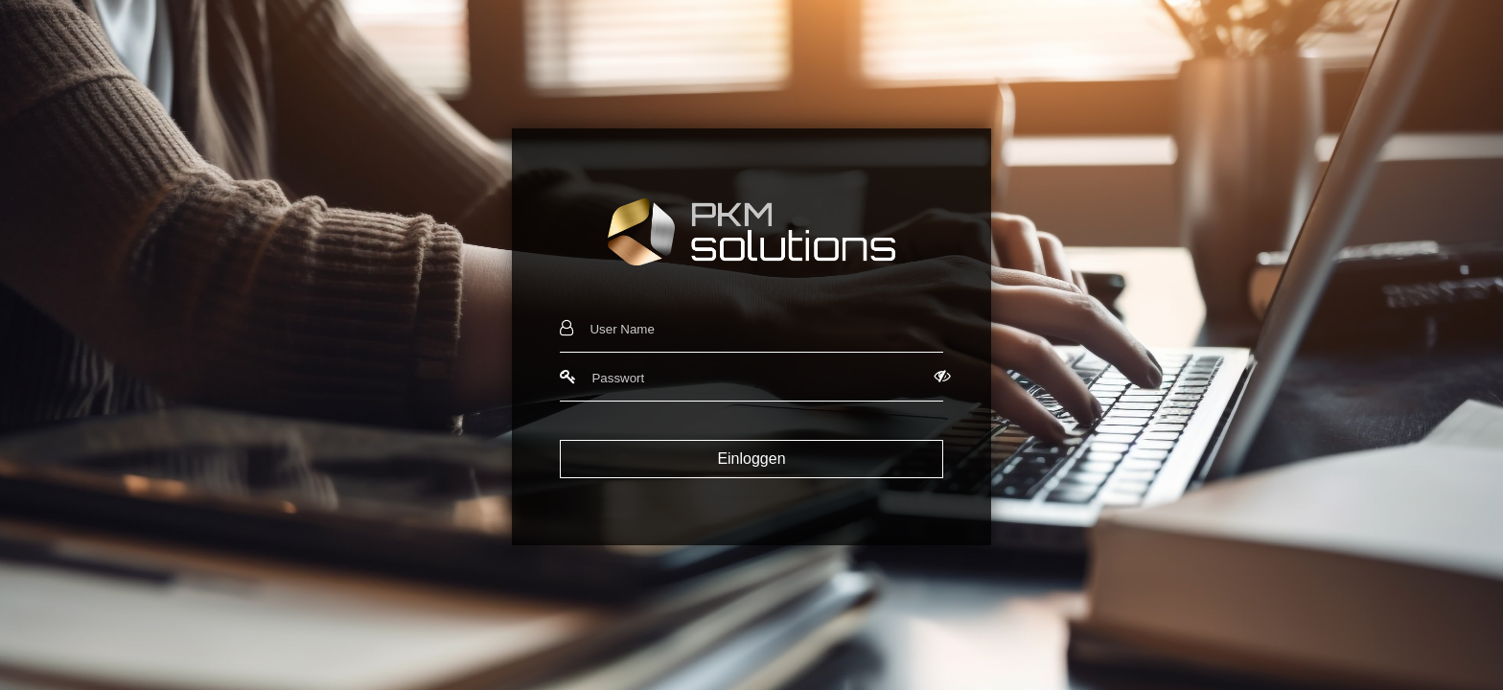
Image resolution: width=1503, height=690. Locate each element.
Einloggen (751, 458)
